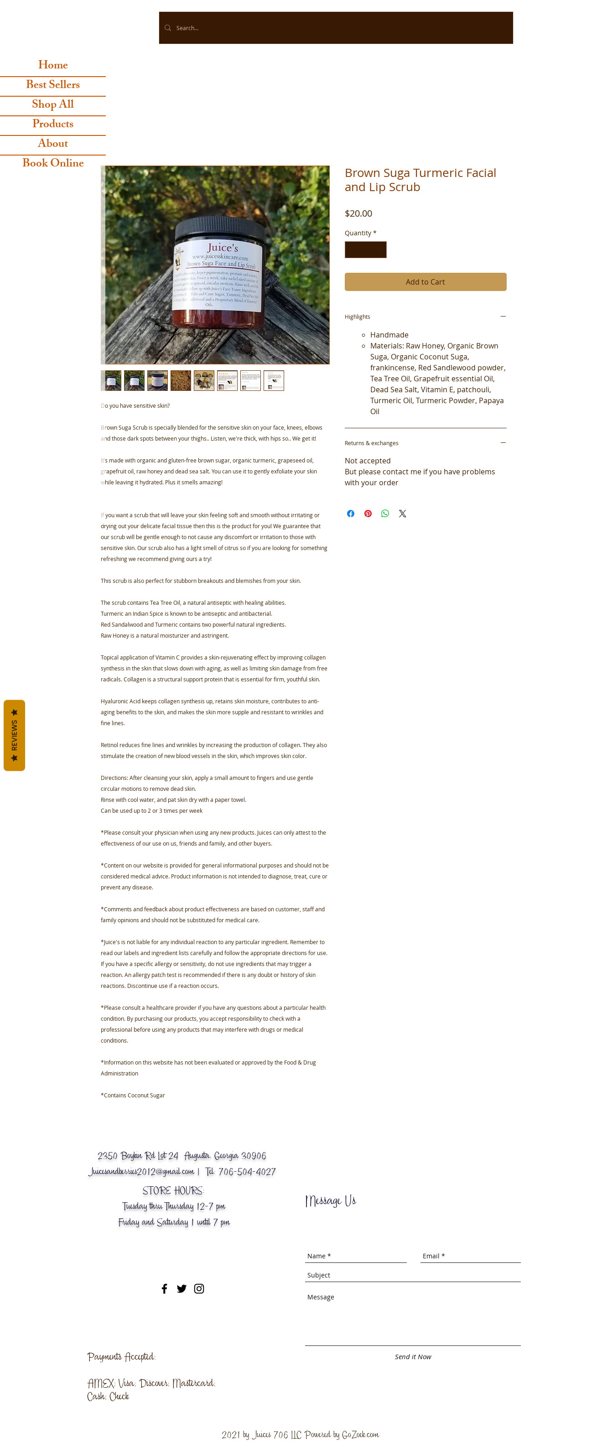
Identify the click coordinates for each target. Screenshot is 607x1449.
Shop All (53, 106)
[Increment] (379, 250)
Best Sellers (53, 86)
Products (52, 125)
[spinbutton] (366, 250)
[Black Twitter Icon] (181, 1288)
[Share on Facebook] (350, 513)
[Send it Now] (413, 1356)
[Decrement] (352, 250)
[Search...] (335, 28)
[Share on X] (402, 513)
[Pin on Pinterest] (368, 513)
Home (53, 66)
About (53, 145)
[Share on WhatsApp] (385, 513)
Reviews (14, 735)
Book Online (53, 165)
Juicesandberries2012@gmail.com (141, 1171)
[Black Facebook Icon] (164, 1288)
